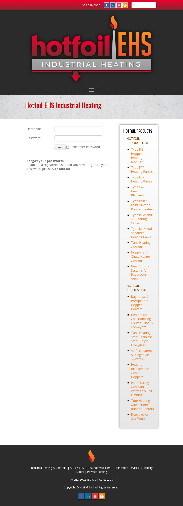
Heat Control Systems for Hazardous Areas (140, 272)
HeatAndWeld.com (99, 468)
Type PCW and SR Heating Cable (141, 219)
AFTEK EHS (77, 468)
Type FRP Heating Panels (142, 169)
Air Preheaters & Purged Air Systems (141, 355)
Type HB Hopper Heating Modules (137, 155)
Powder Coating (97, 472)
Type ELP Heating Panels (142, 179)
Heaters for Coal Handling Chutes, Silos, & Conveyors (142, 321)
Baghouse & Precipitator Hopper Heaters (139, 303)
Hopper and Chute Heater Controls (140, 256)
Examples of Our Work (139, 416)
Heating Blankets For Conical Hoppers (140, 370)
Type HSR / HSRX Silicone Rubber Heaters (142, 205)
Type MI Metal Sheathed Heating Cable (141, 233)
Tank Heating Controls (141, 244)
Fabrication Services (126, 468)
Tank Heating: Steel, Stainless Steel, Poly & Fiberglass (141, 339)
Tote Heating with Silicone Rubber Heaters (142, 405)
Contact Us (106, 479)
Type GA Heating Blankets (137, 191)
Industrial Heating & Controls (48, 468)
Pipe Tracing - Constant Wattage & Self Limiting (141, 389)
